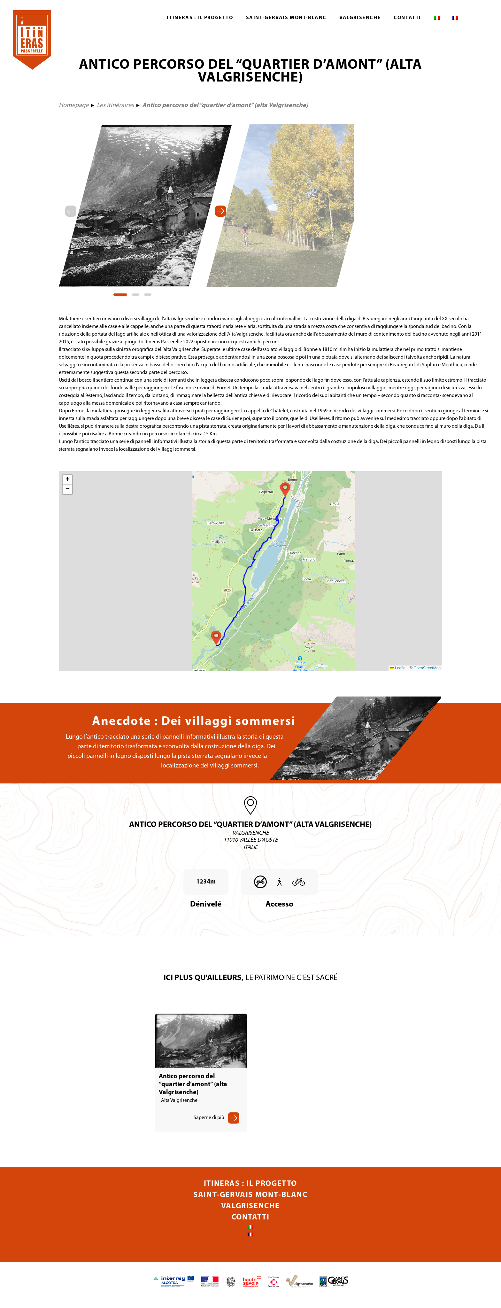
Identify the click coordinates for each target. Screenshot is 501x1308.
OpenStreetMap (427, 668)
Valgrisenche (360, 17)
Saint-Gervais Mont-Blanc (286, 17)
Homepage (74, 105)
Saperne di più (209, 1124)
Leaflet (398, 668)
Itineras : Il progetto (200, 17)
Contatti (407, 17)
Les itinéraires (115, 105)
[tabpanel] (145, 205)
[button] (285, 489)
